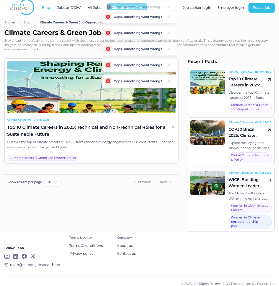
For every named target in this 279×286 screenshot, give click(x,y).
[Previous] (142, 182)
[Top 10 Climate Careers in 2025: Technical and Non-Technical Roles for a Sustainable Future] (91, 105)
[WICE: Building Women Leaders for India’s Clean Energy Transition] (231, 200)
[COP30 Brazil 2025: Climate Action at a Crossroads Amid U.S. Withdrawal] (231, 141)
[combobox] (52, 182)
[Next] (166, 182)
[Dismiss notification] (169, 9)
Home (10, 22)
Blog (27, 22)
